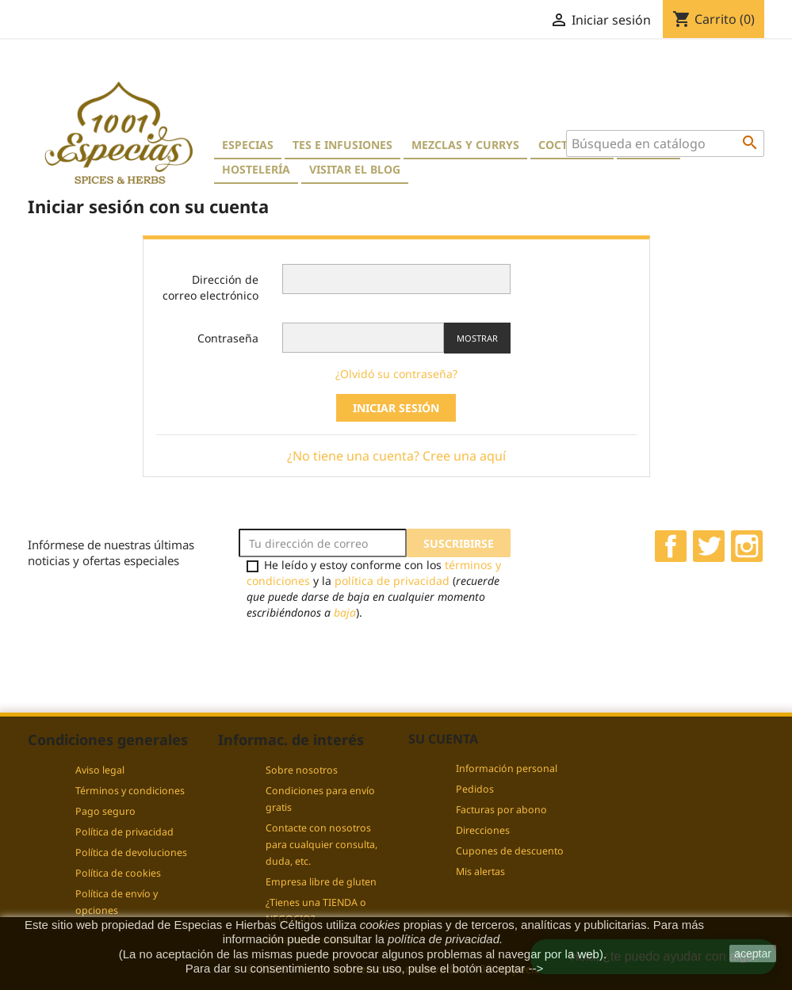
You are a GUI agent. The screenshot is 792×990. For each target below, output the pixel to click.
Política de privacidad (124, 832)
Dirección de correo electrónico (210, 287)
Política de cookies (118, 873)
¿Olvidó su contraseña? (396, 373)
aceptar (752, 953)
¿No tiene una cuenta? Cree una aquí (396, 455)
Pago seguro (105, 811)
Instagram (747, 546)
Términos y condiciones (130, 790)
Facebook (671, 546)
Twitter (709, 546)
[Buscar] (665, 143)
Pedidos (475, 789)
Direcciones (483, 830)
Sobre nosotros (302, 770)
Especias (248, 144)
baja (345, 612)
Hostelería (256, 169)
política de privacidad (392, 580)
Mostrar (477, 338)
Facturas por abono (501, 809)
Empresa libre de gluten (321, 882)
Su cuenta (443, 738)
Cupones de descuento (510, 851)
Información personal (506, 768)
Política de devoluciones (131, 852)
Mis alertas (480, 871)
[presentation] (371, 658)
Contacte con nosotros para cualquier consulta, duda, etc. (321, 844)
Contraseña (227, 338)
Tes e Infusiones (342, 144)
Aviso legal (99, 770)
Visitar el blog (354, 169)
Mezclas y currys (465, 144)
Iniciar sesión (396, 407)
